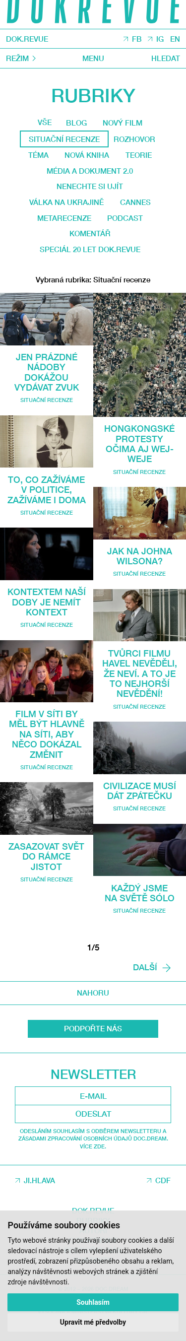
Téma (38, 154)
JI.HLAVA (39, 1180)
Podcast (125, 217)
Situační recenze (46, 400)
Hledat (165, 58)
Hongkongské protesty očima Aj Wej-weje (139, 443)
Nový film (122, 122)
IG (160, 39)
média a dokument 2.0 (90, 170)
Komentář (90, 233)
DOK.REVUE (27, 39)
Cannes (135, 202)
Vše (45, 122)
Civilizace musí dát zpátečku (139, 790)
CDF (163, 1180)
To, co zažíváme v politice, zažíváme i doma (46, 489)
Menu (93, 58)
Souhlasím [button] (93, 1302)
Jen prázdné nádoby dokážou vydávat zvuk (46, 372)
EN (175, 39)
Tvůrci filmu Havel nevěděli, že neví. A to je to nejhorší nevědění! (139, 673)
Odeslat (93, 1113)
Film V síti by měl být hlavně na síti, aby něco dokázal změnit (46, 734)
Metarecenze (64, 217)
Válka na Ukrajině (66, 202)
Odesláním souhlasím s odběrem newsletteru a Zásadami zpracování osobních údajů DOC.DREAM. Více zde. (93, 1138)
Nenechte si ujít (90, 186)
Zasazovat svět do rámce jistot (46, 856)
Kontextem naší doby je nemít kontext (46, 601)
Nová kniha (86, 154)
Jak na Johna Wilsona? (139, 555)
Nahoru (93, 992)
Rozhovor (134, 138)
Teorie (138, 154)
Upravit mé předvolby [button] (93, 1322)
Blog (76, 122)
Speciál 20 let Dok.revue (90, 249)
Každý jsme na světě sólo (140, 892)
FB (137, 39)
